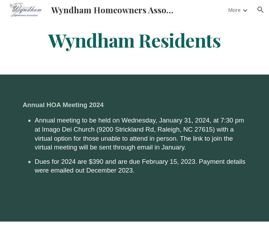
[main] (134, 39)
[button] (260, 9)
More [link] (234, 9)
